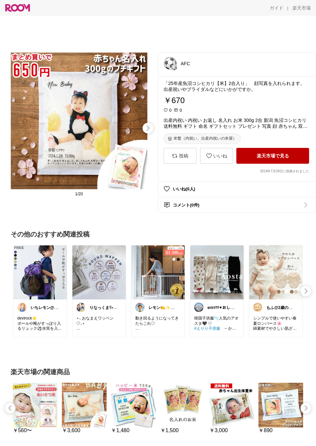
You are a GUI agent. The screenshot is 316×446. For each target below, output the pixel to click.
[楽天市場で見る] (272, 156)
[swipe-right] (148, 128)
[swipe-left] (10, 408)
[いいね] (216, 156)
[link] (40, 272)
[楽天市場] (301, 8)
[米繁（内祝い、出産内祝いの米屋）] (202, 138)
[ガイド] (276, 8)
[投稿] (180, 156)
